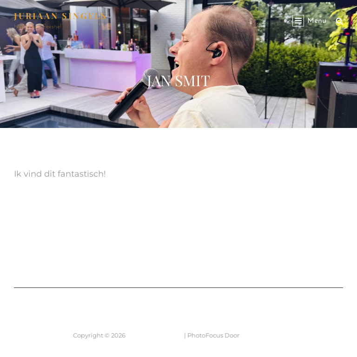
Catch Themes (262, 335)
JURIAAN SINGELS (60, 15)
